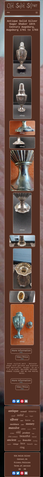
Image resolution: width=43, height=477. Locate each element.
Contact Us (22, 459)
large (33, 433)
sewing (35, 440)
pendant (26, 432)
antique (13, 411)
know (28, 420)
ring (22, 447)
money (30, 423)
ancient (11, 439)
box (22, 443)
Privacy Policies (22, 462)
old (18, 432)
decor (26, 416)
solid (20, 415)
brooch (30, 444)
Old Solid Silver (22, 456)
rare (21, 420)
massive (14, 428)
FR (25, 469)
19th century (13, 437)
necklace (14, 424)
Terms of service (22, 466)
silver (14, 419)
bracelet (27, 440)
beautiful (25, 436)
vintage (15, 444)
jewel (19, 440)
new (34, 429)
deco (36, 444)
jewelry (29, 429)
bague (31, 416)
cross (12, 433)
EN (20, 469)
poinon (23, 429)
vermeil (23, 411)
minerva (32, 411)
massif (34, 437)
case (22, 424)
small (13, 416)
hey (33, 420)
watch (9, 444)
